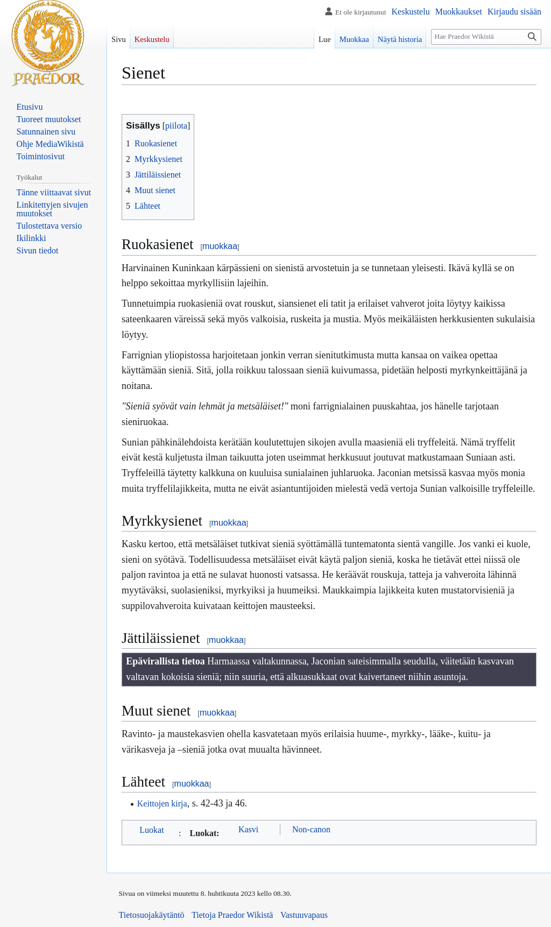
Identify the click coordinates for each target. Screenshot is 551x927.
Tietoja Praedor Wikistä (232, 914)
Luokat (151, 829)
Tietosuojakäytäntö (152, 914)
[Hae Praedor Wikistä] (486, 37)
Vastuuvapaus (304, 914)
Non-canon (311, 829)
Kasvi (248, 829)
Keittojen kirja (162, 803)
